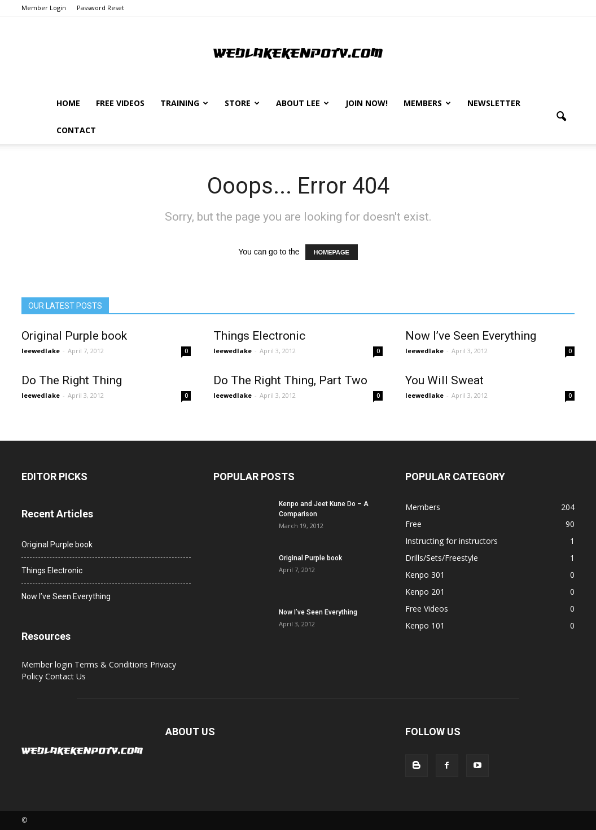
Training (184, 103)
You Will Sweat (444, 380)
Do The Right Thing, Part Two (290, 380)
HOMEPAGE (331, 252)
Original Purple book (74, 335)
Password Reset (100, 7)
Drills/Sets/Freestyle (441, 557)
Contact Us (65, 676)
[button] (561, 116)
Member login (47, 664)
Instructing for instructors (451, 540)
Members (427, 103)
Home (68, 103)
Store (242, 103)
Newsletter (493, 103)
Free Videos (120, 103)
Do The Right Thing (71, 380)
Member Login (43, 7)
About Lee (302, 103)
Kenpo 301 (425, 574)
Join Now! (366, 103)
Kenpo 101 (425, 625)
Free (413, 524)
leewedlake (40, 350)
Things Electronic (259, 335)
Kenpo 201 (425, 591)
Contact (76, 130)
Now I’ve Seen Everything (470, 335)
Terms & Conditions (112, 664)
